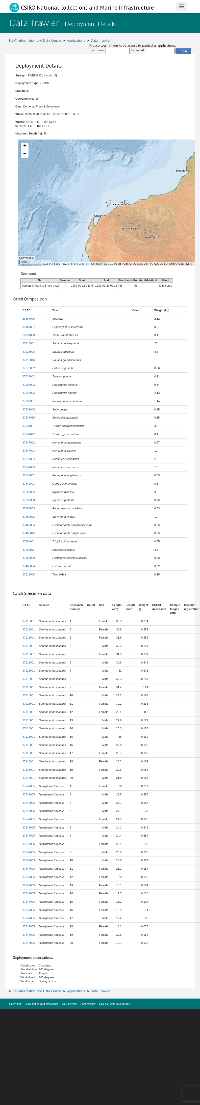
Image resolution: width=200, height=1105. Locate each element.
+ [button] (25, 146)
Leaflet (47, 263)
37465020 (28, 557)
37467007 (28, 326)
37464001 (28, 541)
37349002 (28, 475)
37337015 (28, 417)
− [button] (25, 154)
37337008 (28, 409)
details (49, 75)
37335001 (28, 401)
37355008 (28, 500)
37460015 (28, 533)
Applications (76, 40)
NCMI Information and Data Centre (35, 40)
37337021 (28, 425)
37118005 (28, 351)
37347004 (28, 458)
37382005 (28, 516)
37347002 (28, 442)
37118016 (28, 360)
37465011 (28, 549)
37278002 (28, 368)
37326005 (28, 392)
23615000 (28, 574)
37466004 (28, 566)
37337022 (28, 434)
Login (183, 51)
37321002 (28, 376)
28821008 (28, 335)
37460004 (28, 525)
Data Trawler (101, 40)
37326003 (28, 384)
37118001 (28, 343)
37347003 (28, 450)
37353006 (28, 491)
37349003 (28, 483)
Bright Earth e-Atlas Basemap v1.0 (92, 263)
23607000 (28, 318)
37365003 (28, 508)
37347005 (28, 467)
